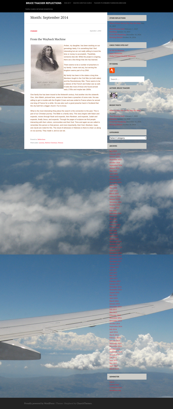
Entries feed (114, 384)
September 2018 (115, 258)
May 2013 (113, 363)
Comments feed (115, 387)
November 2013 (115, 346)
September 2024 (115, 165)
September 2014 (115, 326)
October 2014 (114, 323)
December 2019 (115, 241)
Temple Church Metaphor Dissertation (39, 9)
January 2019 (114, 250)
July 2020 (113, 230)
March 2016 (114, 301)
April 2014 (113, 332)
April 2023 (113, 191)
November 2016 (115, 289)
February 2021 (115, 224)
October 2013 (114, 349)
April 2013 (113, 366)
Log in (111, 382)
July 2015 (113, 309)
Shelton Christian (51, 143)
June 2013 (113, 360)
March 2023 (114, 193)
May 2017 (113, 275)
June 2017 (113, 272)
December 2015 (115, 306)
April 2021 (113, 222)
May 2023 (113, 188)
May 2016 (113, 295)
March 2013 (114, 369)
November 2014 (115, 321)
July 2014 (113, 329)
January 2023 (114, 199)
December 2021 (115, 213)
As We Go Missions (116, 50)
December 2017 (115, 261)
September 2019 (115, 247)
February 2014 (115, 337)
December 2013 (115, 343)
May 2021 (113, 219)
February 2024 (115, 179)
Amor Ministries (115, 53)
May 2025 (113, 151)
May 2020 (113, 233)
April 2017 (113, 278)
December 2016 (115, 287)
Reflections (41, 139)
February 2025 (115, 154)
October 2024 (114, 162)
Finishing (113, 31)
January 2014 (114, 340)
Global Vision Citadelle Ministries (122, 56)
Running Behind (115, 37)
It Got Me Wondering (117, 34)
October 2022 (114, 205)
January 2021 (114, 227)
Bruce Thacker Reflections (43, 3)
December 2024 (115, 159)
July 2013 (113, 357)
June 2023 (113, 185)
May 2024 (113, 171)
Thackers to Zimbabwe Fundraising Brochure (110, 3)
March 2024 (114, 176)
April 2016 (113, 298)
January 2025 (114, 157)
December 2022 (115, 202)
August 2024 (114, 168)
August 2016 (114, 292)
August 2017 (114, 267)
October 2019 (114, 244)
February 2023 (115, 196)
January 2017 (114, 284)
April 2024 (113, 174)
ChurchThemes (84, 403)
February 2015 (115, 315)
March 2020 (114, 239)
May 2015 (113, 312)
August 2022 (114, 207)
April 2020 (113, 236)
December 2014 (115, 318)
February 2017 (115, 281)
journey (41, 143)
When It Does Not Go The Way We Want (125, 23)
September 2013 (115, 352)
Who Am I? (67, 3)
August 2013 (114, 354)
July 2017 (113, 270)
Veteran (60, 143)
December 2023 (115, 182)
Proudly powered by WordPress (39, 403)
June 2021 (113, 216)
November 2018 (115, 255)
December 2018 (115, 253)
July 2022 (113, 210)
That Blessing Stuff (116, 29)
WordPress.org (115, 390)
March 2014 (114, 335)
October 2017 (114, 264)
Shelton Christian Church (82, 3)
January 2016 (114, 304)
